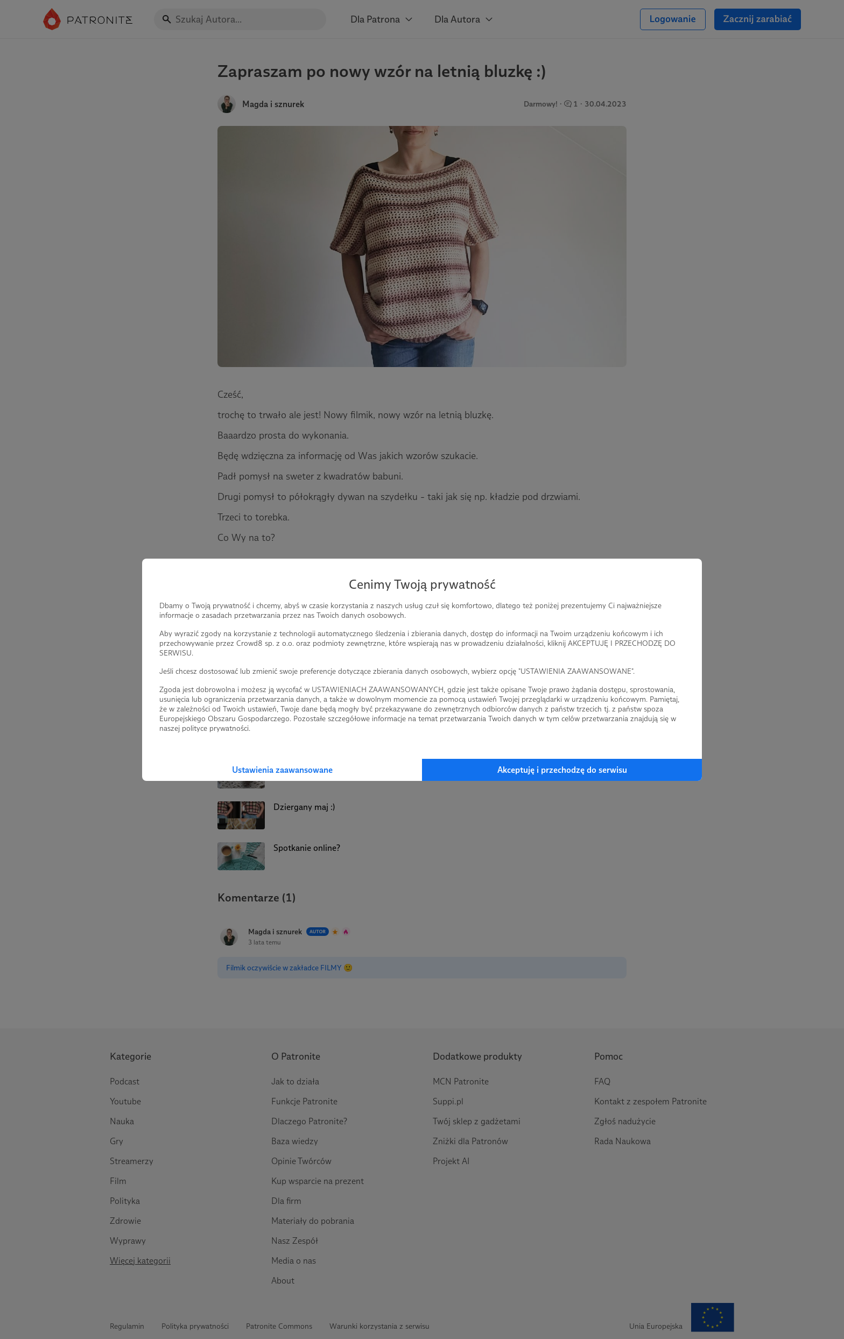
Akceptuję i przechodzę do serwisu (562, 770)
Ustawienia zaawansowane (282, 770)
